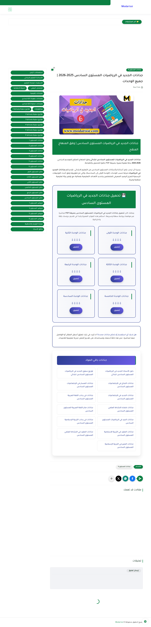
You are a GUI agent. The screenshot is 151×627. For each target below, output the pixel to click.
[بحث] (10, 9)
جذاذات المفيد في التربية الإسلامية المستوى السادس (118, 433)
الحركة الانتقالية (19, 88)
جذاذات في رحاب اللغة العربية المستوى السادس (80, 397)
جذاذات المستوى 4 (36, 156)
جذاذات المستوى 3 (36, 151)
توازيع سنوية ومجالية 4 (34, 125)
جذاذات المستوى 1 (36, 140)
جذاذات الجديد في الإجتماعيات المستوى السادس (120, 397)
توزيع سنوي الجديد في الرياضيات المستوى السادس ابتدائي (79, 373)
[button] (132, 478)
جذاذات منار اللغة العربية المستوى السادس (78, 409)
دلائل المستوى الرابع (35, 193)
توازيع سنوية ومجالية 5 (34, 130)
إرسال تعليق (134, 571)
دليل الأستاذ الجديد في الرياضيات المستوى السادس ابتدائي (119, 373)
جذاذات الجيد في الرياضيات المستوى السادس (117, 421)
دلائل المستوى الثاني (35, 182)
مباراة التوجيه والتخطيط (34, 224)
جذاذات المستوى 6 (134, 70)
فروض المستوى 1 (36, 203)
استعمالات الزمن (36, 72)
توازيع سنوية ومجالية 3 (34, 119)
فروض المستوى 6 (36, 219)
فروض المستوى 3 (36, 208)
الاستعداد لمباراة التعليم (33, 83)
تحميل (117, 247)
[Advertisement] (75, 47)
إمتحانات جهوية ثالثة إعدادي (32, 99)
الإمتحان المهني (37, 88)
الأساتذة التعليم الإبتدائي (33, 78)
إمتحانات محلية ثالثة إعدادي (32, 104)
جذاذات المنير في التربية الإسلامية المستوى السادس (119, 446)
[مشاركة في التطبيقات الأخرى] (111, 478)
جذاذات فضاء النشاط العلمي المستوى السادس (120, 409)
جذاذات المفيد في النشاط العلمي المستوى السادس (78, 433)
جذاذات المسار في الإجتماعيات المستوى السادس (80, 385)
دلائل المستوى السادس (33, 198)
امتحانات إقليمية (36, 93)
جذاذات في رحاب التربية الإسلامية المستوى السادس (79, 421)
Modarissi (127, 6)
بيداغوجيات (39, 109)
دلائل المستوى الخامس (34, 187)
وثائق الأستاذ (38, 229)
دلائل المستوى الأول (35, 172)
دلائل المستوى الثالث (35, 177)
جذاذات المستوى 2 (36, 146)
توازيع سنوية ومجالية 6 (34, 135)
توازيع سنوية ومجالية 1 (21, 109)
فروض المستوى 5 (36, 213)
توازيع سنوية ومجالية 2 (34, 114)
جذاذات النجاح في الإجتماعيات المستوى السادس (120, 385)
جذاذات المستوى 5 (36, 161)
